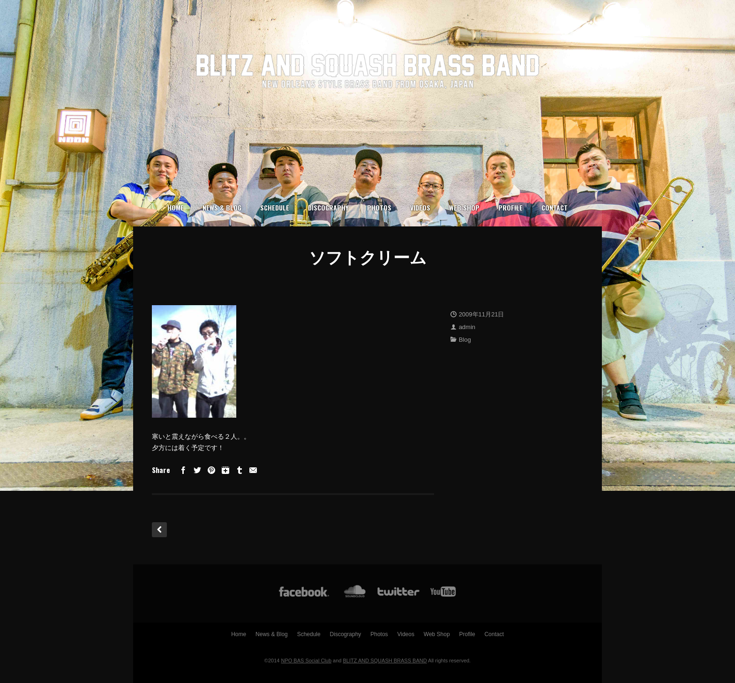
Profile (510, 207)
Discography (328, 207)
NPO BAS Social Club (306, 660)
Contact (554, 207)
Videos (420, 207)
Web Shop (464, 207)
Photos (379, 207)
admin (467, 326)
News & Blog (221, 207)
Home (175, 207)
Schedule (274, 207)
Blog (465, 339)
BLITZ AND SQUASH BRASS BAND (385, 660)
